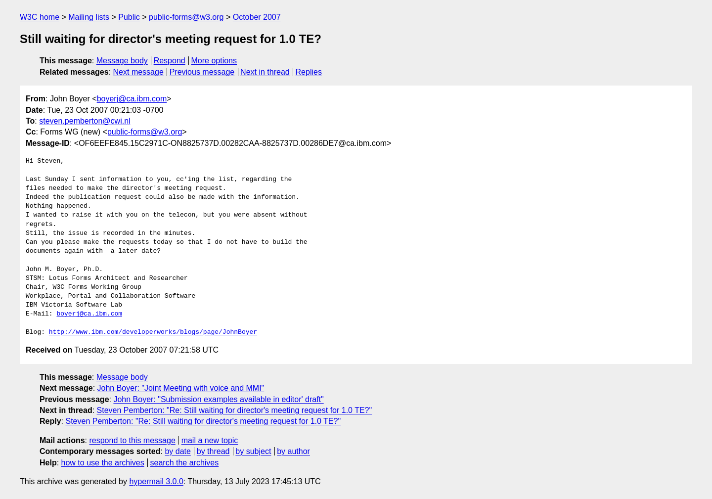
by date (177, 451)
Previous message (202, 72)
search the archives (184, 462)
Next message (138, 72)
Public (129, 17)
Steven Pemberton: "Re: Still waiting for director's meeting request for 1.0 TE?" (234, 410)
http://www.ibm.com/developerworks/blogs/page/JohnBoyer (153, 332)
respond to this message (132, 440)
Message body (122, 60)
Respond (169, 60)
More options (214, 60)
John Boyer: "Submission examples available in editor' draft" (218, 399)
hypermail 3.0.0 (156, 481)
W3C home (39, 17)
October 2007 (257, 17)
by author (293, 451)
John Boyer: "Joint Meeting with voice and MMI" (181, 388)
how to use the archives (102, 462)
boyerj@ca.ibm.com (132, 98)
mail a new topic (209, 440)
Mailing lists (88, 17)
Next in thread (265, 72)
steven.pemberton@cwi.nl (84, 121)
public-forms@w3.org (186, 17)
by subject (253, 451)
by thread (213, 451)
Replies (309, 72)
